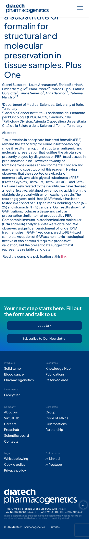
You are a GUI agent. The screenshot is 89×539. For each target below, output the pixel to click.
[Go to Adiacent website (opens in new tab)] (55, 527)
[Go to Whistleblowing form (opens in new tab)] (23, 459)
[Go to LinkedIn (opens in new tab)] (65, 459)
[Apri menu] (80, 8)
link (63, 256)
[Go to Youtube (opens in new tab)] (65, 464)
